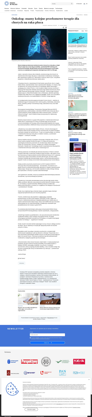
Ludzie (66, 10)
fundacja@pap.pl (59, 403)
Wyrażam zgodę (31, 409)
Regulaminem (50, 317)
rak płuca (21, 263)
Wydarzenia (59, 10)
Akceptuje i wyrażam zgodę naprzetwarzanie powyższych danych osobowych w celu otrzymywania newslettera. (46, 338)
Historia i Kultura (15, 8)
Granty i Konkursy (50, 10)
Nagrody (26, 10)
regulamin (37, 337)
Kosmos (7, 8)
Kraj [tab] (83, 30)
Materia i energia (49, 8)
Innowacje (20, 10)
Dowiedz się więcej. (76, 407)
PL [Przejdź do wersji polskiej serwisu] (84, 3)
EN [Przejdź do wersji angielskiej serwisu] (86, 3)
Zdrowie (30, 8)
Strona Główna (79, 14)
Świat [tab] (86, 30)
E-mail (31, 332)
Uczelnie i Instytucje (10, 10)
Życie (35, 8)
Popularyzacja (39, 10)
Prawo (32, 10)
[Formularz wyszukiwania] (62, 3)
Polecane (74, 139)
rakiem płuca (42, 197)
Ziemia (41, 8)
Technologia (58, 8)
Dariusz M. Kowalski (40, 94)
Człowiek (24, 8)
